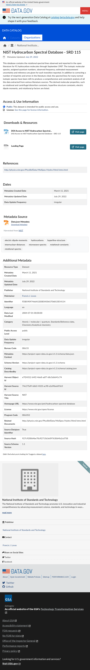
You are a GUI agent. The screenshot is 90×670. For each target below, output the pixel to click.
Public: (10, 106)
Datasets (15, 37)
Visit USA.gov (10, 663)
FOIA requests (10, 630)
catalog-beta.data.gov (63, 17)
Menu (85, 10)
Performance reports (13, 646)
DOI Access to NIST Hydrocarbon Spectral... (31, 130)
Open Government (17, 577)
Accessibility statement (15, 625)
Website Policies (34, 577)
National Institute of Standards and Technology (24, 530)
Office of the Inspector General (18, 640)
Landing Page (17, 146)
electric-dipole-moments (16, 240)
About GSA (8, 620)
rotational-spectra (13, 249)
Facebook (7, 562)
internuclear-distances (15, 244)
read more (7, 512)
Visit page (78, 132)
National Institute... (28, 45)
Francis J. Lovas (10, 545)
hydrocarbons (37, 240)
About (5, 577)
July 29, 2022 (32, 57)
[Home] (17, 10)
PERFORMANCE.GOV (60, 577)
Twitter (6, 557)
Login (73, 577)
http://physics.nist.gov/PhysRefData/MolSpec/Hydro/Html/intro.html (36, 170)
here (44, 454)
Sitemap (46, 577)
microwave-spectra (37, 244)
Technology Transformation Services (62, 609)
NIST (21, 230)
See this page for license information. (31, 110)
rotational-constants (59, 244)
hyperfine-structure (56, 240)
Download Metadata (19, 224)
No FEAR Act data (11, 635)
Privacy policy (9, 651)
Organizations (32, 37)
